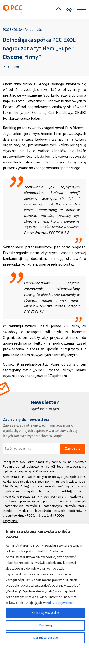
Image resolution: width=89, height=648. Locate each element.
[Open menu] (81, 9)
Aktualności (33, 29)
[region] (44, 585)
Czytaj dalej (10, 521)
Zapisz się (72, 448)
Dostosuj (45, 625)
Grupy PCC (25, 515)
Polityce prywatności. (61, 603)
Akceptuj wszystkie (45, 613)
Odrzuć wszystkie (45, 637)
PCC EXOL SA (12, 29)
